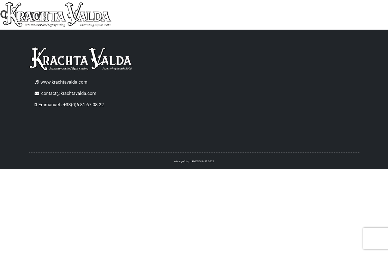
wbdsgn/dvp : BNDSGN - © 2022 (194, 161)
